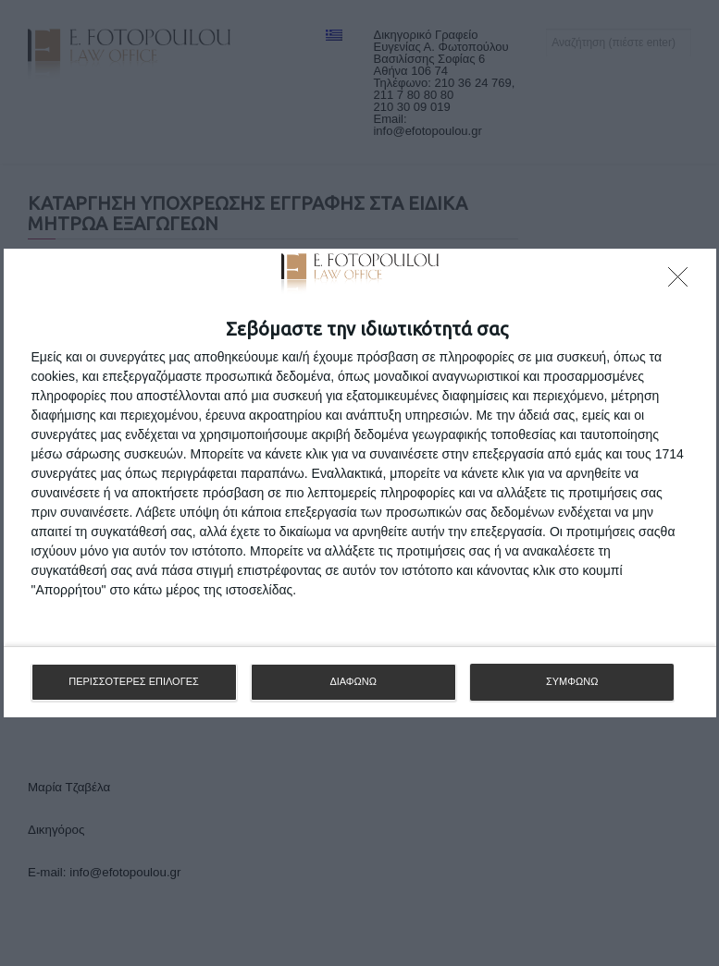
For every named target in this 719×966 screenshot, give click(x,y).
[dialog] (360, 482)
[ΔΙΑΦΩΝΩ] (683, 282)
